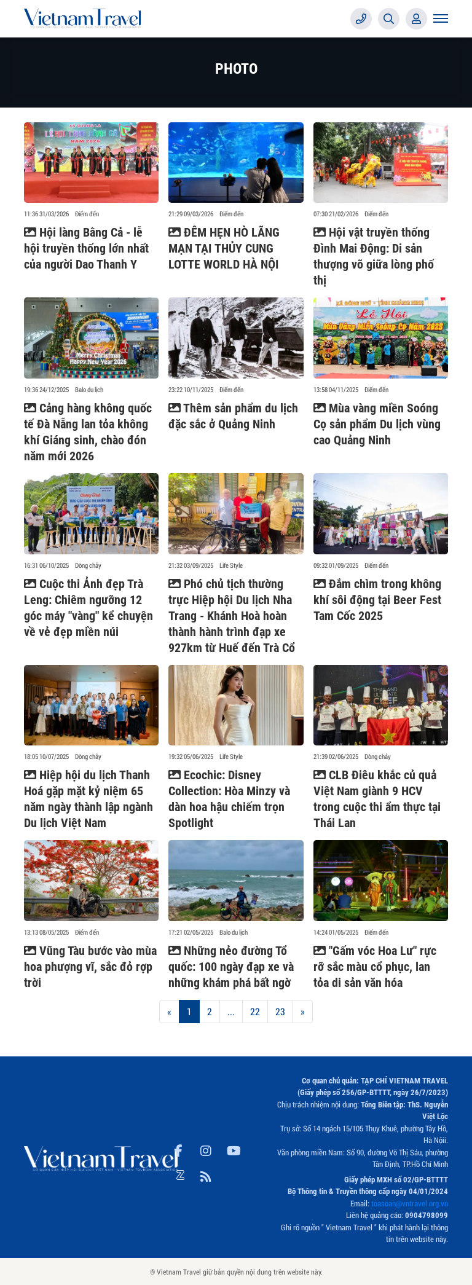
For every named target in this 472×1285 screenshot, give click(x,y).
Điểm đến (87, 214)
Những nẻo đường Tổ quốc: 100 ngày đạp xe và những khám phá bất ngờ (231, 966)
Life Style (231, 565)
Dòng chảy (88, 565)
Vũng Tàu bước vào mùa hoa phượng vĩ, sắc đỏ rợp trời (90, 966)
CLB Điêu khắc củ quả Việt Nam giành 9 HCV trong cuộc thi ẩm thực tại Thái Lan (377, 799)
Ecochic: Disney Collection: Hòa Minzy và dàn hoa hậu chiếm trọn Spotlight (229, 799)
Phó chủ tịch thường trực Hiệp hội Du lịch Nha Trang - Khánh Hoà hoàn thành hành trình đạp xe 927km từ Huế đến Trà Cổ (231, 615)
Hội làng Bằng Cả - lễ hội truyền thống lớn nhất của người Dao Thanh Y (86, 248)
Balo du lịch (89, 389)
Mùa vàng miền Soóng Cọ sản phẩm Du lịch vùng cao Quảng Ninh (377, 424)
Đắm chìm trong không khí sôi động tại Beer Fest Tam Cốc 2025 (377, 599)
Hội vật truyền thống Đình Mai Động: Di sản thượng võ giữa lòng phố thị (373, 256)
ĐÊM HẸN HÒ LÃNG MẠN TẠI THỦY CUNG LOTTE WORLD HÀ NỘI (224, 248)
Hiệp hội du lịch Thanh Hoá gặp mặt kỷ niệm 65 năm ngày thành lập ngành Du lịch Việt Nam (88, 799)
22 (255, 1011)
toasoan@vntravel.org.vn (409, 1203)
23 (280, 1011)
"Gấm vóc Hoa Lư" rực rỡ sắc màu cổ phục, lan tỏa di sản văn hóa (374, 966)
